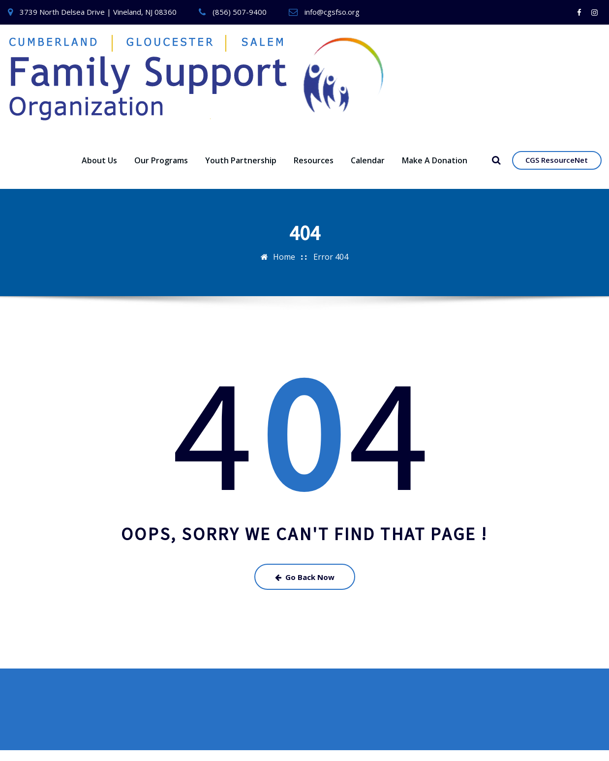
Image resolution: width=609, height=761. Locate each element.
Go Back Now (305, 587)
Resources (314, 170)
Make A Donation (434, 170)
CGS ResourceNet (556, 171)
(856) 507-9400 (240, 12)
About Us (99, 170)
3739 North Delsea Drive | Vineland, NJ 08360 (98, 12)
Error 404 (330, 267)
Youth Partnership (240, 170)
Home (284, 267)
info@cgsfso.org (332, 12)
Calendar (368, 170)
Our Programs (161, 170)
